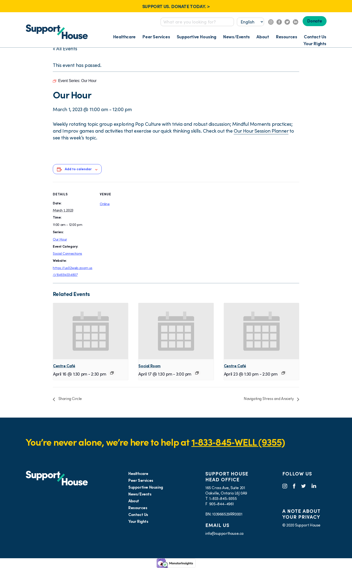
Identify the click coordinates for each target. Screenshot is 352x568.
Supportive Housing (196, 37)
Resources (286, 37)
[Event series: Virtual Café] (112, 372)
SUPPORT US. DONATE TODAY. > (176, 6)
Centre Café (64, 365)
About (262, 37)
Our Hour (60, 239)
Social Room (149, 365)
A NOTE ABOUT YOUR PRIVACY (301, 514)
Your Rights (314, 43)
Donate (314, 21)
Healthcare (124, 37)
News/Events (236, 37)
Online (105, 204)
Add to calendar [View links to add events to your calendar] (78, 169)
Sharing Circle (69, 398)
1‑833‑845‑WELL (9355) (238, 442)
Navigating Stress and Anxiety (269, 398)
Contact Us (315, 37)
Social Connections (67, 253)
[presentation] (90, 331)
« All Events (65, 48)
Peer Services (156, 37)
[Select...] (250, 22)
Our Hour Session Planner (261, 131)
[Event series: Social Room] (197, 372)
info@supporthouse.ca (224, 533)
